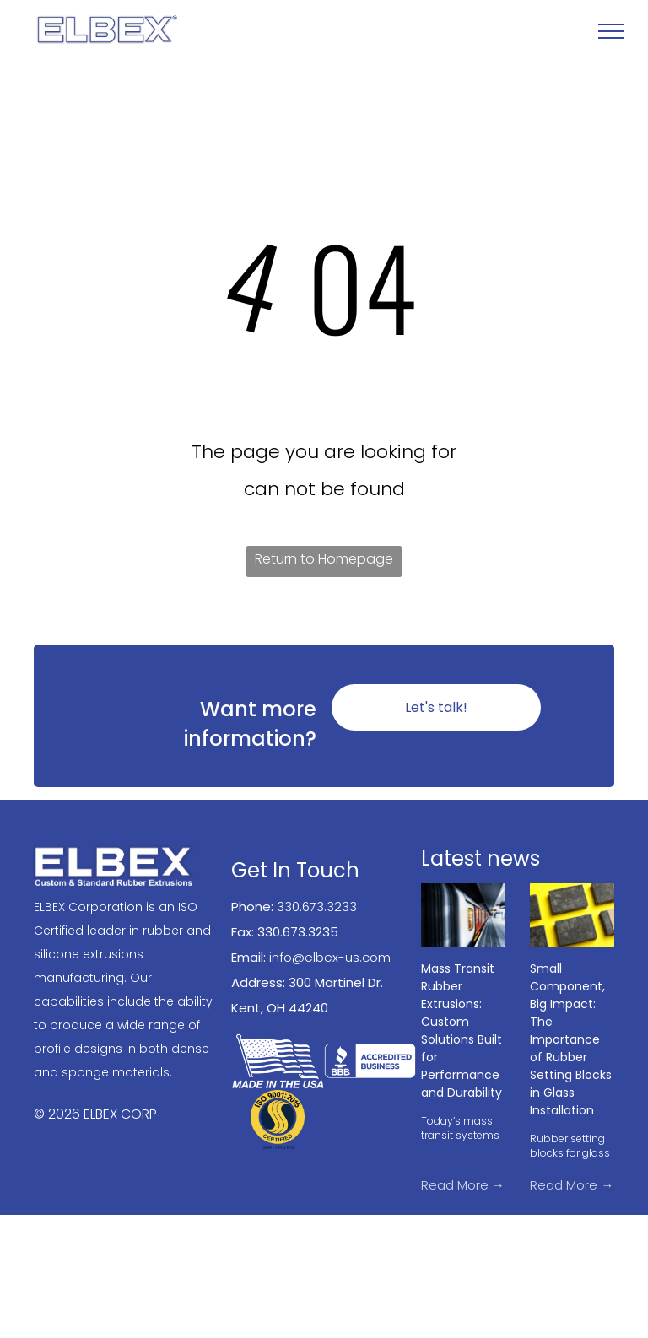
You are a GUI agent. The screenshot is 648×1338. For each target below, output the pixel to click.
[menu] (611, 31)
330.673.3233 (317, 906)
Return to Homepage (324, 559)
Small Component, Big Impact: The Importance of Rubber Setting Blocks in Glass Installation (571, 1039)
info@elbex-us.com (330, 957)
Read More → (463, 1185)
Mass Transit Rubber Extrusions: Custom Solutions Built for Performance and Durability (461, 1030)
